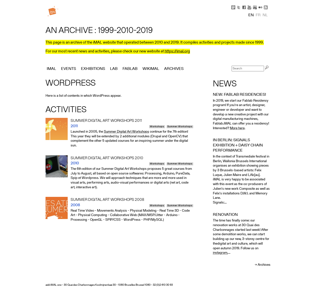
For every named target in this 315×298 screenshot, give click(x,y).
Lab (114, 69)
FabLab (130, 69)
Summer (110, 132)
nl (265, 15)
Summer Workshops (179, 126)
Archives (264, 265)
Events (68, 69)
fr (258, 15)
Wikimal (150, 69)
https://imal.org (177, 51)
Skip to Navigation (263, 2)
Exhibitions (93, 69)
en (251, 15)
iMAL (51, 69)
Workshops (157, 126)
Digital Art (124, 132)
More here (237, 128)
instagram (220, 253)
